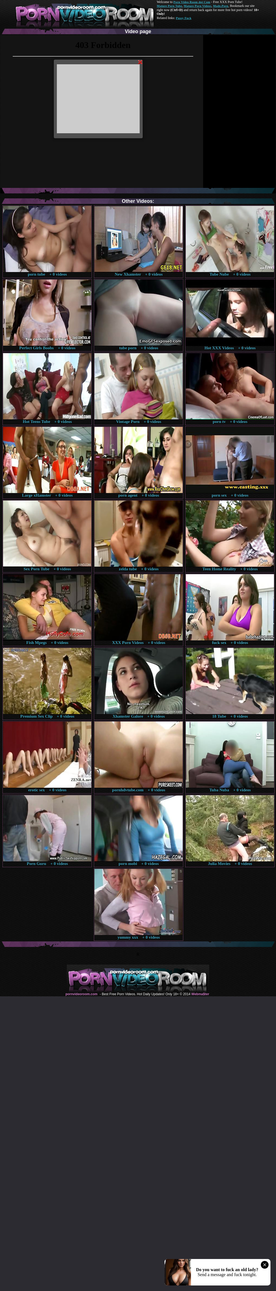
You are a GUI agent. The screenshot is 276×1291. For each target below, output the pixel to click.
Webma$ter (200, 994)
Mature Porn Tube (169, 5)
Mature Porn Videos (197, 5)
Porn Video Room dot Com (191, 2)
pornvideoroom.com (81, 994)
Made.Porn (220, 5)
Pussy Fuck (183, 18)
